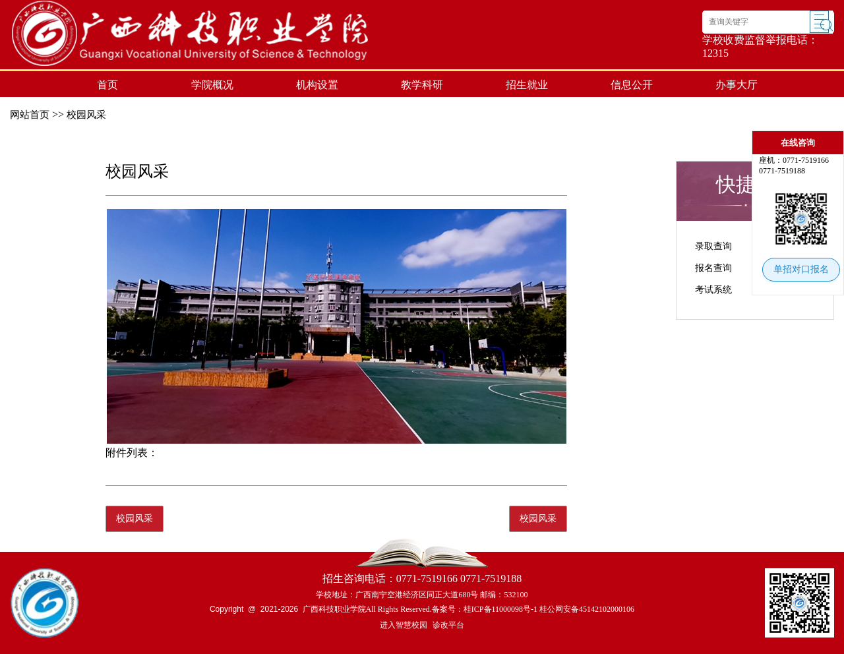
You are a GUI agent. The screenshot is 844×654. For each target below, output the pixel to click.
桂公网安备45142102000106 (586, 609)
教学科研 (422, 84)
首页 (107, 84)
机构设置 (317, 84)
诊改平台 (448, 625)
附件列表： (132, 452)
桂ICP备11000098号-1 (500, 609)
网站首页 (29, 114)
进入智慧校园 (403, 625)
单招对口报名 (801, 269)
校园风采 (86, 114)
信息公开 (632, 84)
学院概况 (212, 84)
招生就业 (527, 84)
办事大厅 (736, 84)
